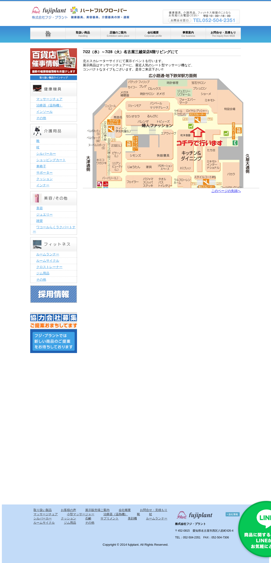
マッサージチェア (49, 99)
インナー (42, 185)
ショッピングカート (51, 160)
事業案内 (188, 34)
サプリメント (109, 518)
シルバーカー (46, 153)
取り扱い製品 (42, 510)
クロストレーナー (49, 267)
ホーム (47, 33)
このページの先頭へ (226, 191)
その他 (41, 118)
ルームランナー (47, 254)
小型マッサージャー (80, 514)
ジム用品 (42, 273)
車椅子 (41, 166)
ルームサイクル (47, 260)
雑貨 (39, 221)
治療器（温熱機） (49, 105)
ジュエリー (44, 214)
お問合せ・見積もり (223, 34)
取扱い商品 (83, 34)
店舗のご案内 (118, 34)
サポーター (44, 172)
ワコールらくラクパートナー (54, 229)
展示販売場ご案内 (97, 510)
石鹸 (88, 518)
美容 (39, 208)
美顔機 (132, 518)
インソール (44, 112)
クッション (44, 179)
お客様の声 (68, 510)
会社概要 (153, 34)
